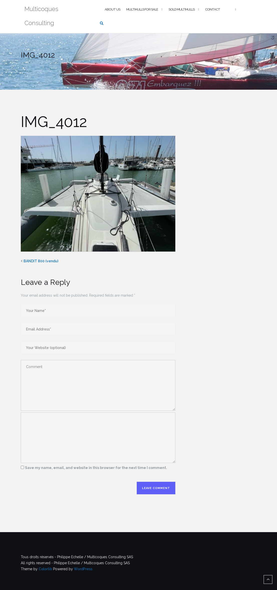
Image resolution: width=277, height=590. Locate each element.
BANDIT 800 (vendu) (41, 261)
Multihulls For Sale (142, 9)
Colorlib (45, 569)
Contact (212, 9)
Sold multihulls (182, 9)
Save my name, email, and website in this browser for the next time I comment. (96, 468)
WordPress (83, 569)
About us (112, 9)
